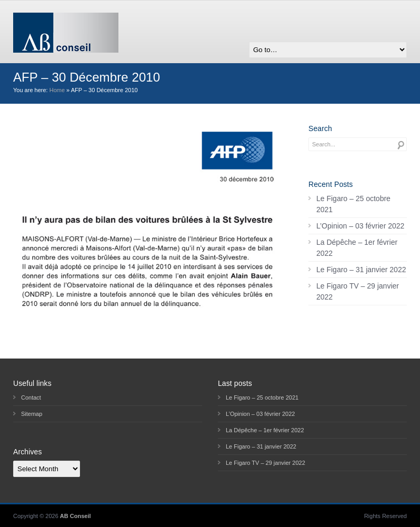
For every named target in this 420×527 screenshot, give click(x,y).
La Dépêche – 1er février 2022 (356, 247)
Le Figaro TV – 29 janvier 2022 (357, 291)
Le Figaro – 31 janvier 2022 (361, 269)
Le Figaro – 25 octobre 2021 (353, 204)
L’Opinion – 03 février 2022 (360, 226)
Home (57, 90)
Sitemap (31, 414)
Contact (31, 397)
